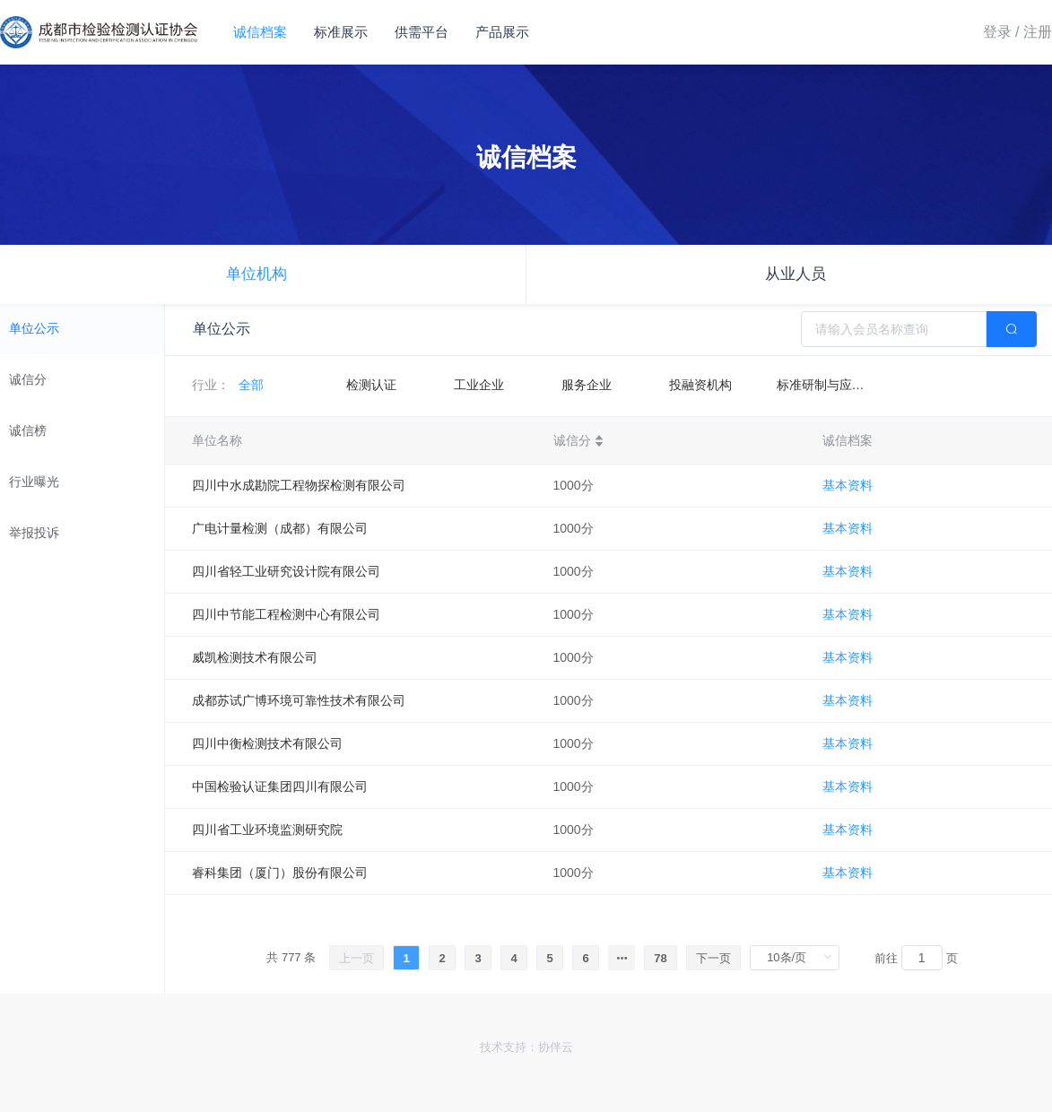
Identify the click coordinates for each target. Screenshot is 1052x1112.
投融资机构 (700, 385)
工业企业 (479, 385)
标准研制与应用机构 (833, 385)
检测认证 (371, 385)
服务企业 (586, 385)
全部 (251, 385)
